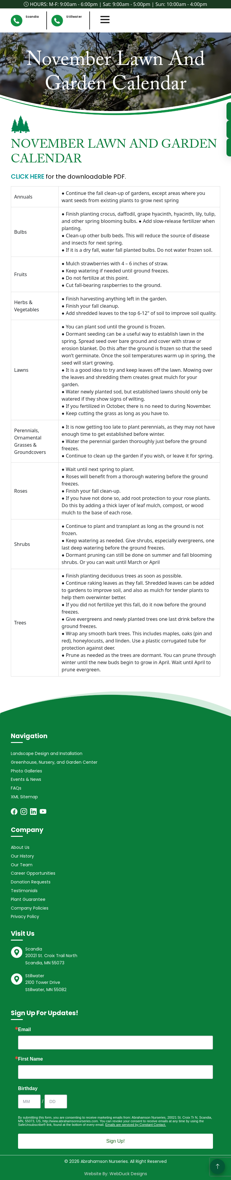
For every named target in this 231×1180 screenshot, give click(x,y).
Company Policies (29, 908)
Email (24, 1029)
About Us (20, 847)
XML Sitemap (24, 797)
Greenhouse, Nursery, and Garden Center (54, 762)
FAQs (16, 788)
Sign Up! (115, 1141)
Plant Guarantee (28, 899)
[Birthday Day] (56, 1101)
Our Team (21, 865)
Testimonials (24, 891)
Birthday (28, 1088)
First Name (30, 1059)
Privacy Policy (25, 916)
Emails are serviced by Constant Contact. (135, 1124)
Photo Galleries (26, 771)
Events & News (26, 779)
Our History (22, 856)
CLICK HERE (27, 176)
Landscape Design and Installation (46, 753)
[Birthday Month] (29, 1101)
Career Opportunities (33, 873)
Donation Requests (31, 882)
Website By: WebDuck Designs (115, 1174)
